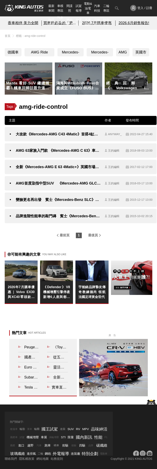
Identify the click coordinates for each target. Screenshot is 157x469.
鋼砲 (48, 453)
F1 (105, 437)
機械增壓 (33, 437)
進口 (21, 445)
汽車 (39, 445)
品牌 (90, 445)
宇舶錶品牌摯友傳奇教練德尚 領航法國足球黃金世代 (91, 292)
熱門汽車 (51, 22)
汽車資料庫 (60, 22)
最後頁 (93, 235)
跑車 (48, 445)
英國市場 (140, 53)
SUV (70, 429)
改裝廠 (75, 453)
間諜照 (69, 8)
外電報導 (79, 22)
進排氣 (31, 453)
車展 (44, 437)
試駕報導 (79, 8)
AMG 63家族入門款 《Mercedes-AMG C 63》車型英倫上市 (58, 150)
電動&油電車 (88, 8)
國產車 (14, 437)
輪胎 (22, 428)
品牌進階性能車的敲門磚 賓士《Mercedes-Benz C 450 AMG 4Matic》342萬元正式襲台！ (58, 216)
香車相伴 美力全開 (23, 23)
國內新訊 (69, 22)
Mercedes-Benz (100, 53)
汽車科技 (97, 8)
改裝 (62, 428)
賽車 (29, 429)
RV (78, 429)
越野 (30, 445)
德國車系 (13, 53)
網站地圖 (42, 458)
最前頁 (65, 235)
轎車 (56, 445)
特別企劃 (106, 22)
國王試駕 (49, 429)
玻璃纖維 (17, 454)
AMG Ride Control (39, 53)
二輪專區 (106, 8)
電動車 (103, 453)
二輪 (40, 453)
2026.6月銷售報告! (134, 23)
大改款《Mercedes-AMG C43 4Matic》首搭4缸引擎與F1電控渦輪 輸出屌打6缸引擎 (58, 134)
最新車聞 (51, 8)
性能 (98, 437)
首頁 (7, 35)
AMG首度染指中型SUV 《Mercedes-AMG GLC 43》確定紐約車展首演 (58, 183)
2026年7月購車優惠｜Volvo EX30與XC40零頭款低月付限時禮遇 (21, 292)
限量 (71, 437)
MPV (85, 429)
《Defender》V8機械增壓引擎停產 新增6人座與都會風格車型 (56, 292)
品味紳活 (97, 22)
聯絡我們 (11, 458)
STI (63, 437)
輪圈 (36, 428)
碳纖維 (101, 445)
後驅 (73, 445)
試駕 (22, 437)
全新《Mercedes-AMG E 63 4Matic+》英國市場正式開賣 (58, 167)
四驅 (82, 445)
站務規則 (57, 458)
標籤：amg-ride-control (30, 35)
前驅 (65, 445)
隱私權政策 (26, 458)
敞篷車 (14, 429)
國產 (12, 445)
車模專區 (60, 8)
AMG (123, 52)
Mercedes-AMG (70, 53)
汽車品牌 (88, 22)
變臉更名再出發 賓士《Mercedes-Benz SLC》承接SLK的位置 (58, 200)
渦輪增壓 (54, 437)
